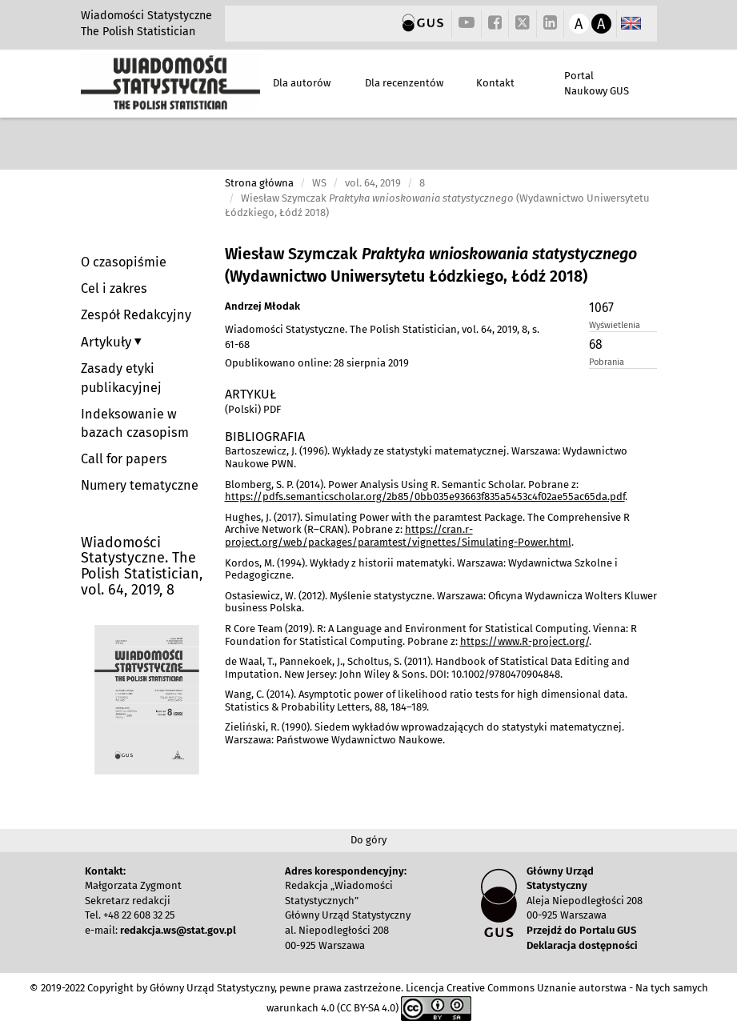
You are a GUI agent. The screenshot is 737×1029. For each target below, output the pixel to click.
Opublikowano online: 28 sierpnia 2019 (317, 363)
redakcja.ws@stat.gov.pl (178, 930)
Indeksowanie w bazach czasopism (135, 423)
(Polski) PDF (253, 409)
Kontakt (495, 83)
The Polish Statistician (138, 31)
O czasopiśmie (123, 262)
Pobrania (606, 362)
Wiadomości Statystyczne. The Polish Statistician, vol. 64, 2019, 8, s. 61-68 (382, 336)
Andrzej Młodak (262, 306)
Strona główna (259, 183)
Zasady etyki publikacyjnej (121, 377)
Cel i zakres (114, 288)
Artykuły (107, 342)
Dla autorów (301, 83)
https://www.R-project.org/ (524, 641)
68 (596, 344)
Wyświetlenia (614, 325)
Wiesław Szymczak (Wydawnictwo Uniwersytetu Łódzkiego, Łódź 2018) (431, 265)
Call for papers (124, 458)
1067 (601, 307)
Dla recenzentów (404, 83)
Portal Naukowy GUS (596, 83)
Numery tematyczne (139, 485)
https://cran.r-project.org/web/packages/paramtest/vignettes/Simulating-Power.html (398, 535)
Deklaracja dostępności (582, 945)
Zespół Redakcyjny (136, 314)
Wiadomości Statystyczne (146, 15)
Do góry (368, 840)
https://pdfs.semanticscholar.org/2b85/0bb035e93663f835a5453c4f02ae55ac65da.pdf (425, 496)
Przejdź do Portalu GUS (581, 930)
